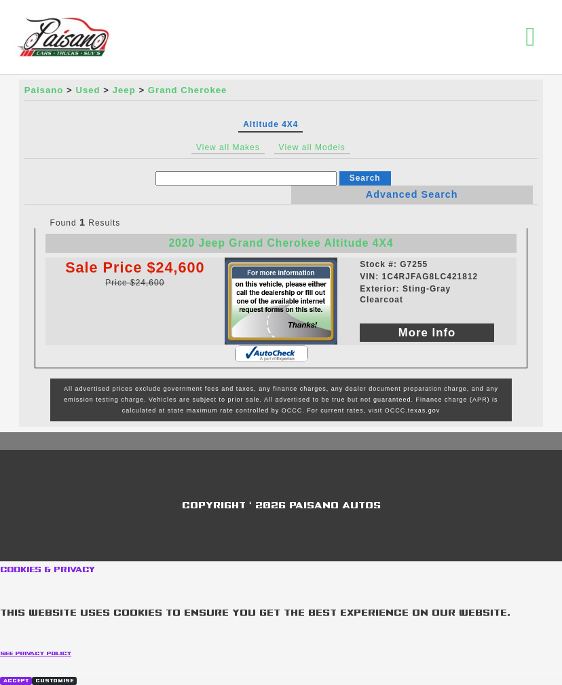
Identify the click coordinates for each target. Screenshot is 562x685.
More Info (427, 333)
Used (87, 90)
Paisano (44, 90)
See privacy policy (35, 653)
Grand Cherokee (187, 90)
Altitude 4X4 (270, 124)
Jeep (124, 90)
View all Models (312, 147)
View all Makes (228, 147)
